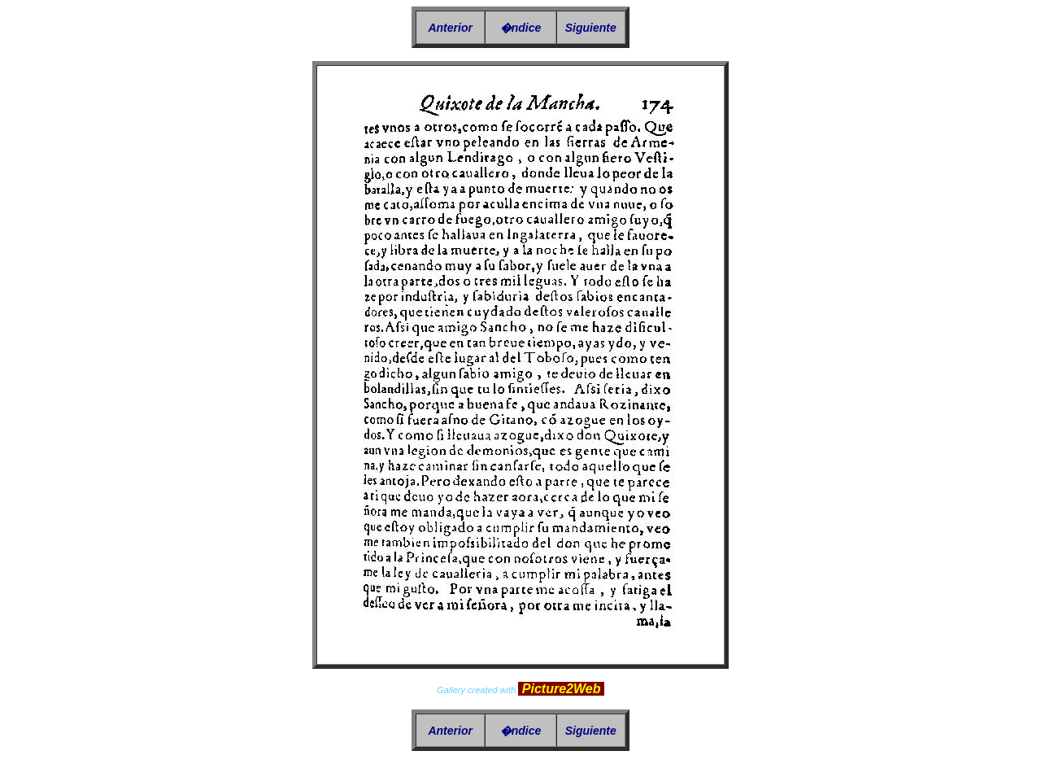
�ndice (521, 27)
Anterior (450, 27)
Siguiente (590, 27)
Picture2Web (561, 689)
